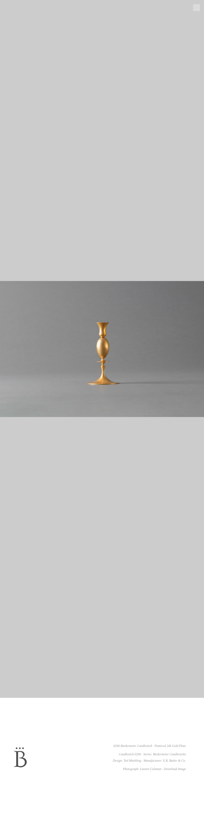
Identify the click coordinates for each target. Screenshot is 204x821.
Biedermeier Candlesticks (169, 754)
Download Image (175, 769)
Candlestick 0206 (130, 754)
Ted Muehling (132, 760)
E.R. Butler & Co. (174, 760)
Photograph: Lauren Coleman (142, 769)
